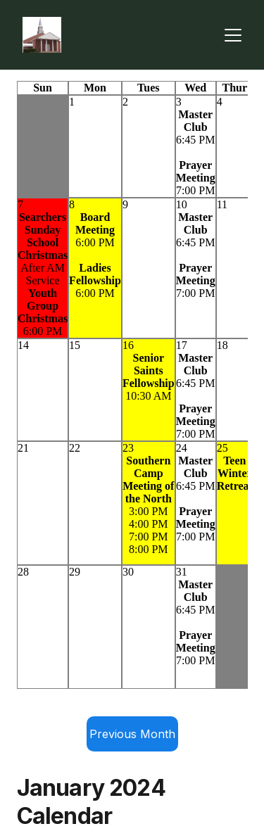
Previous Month (132, 734)
